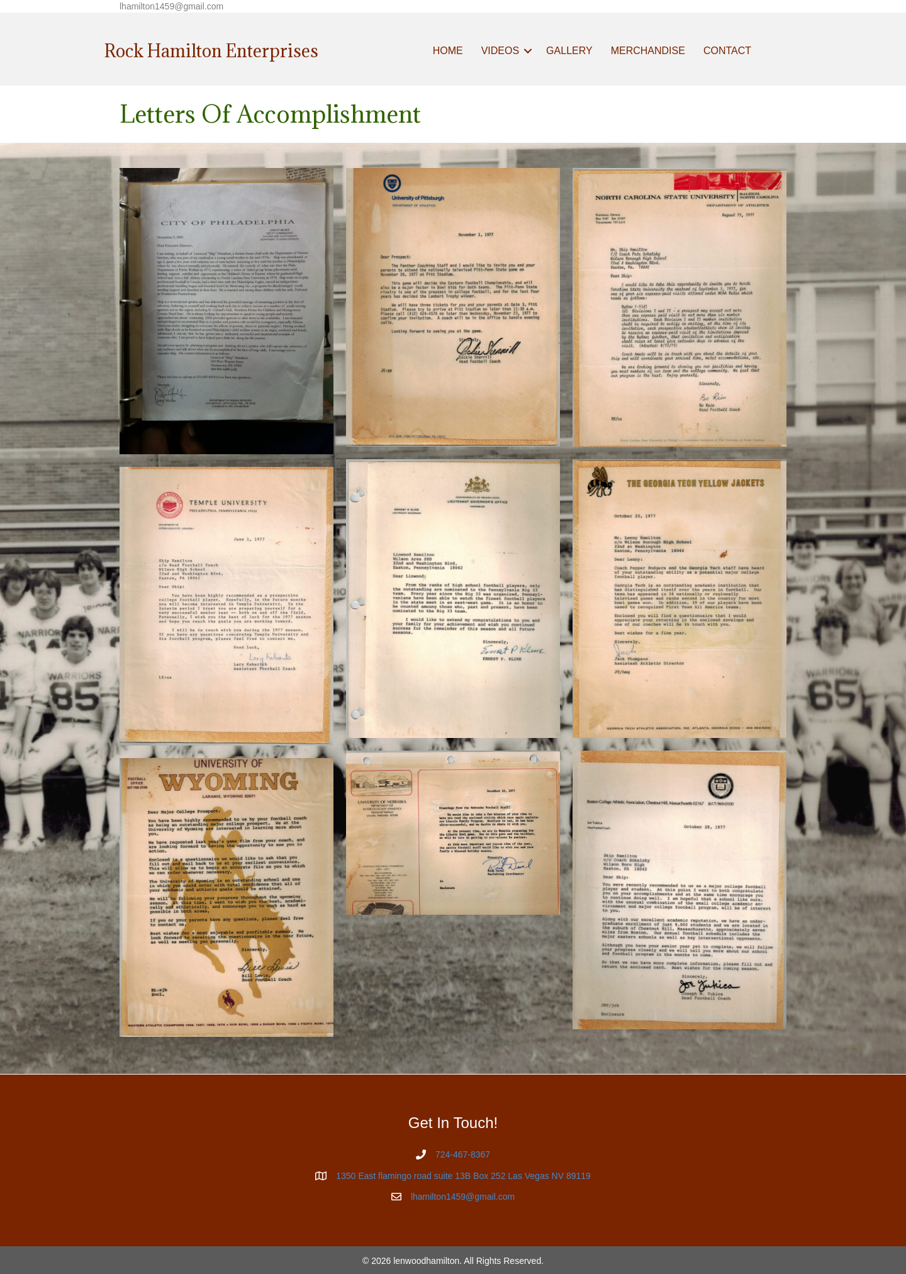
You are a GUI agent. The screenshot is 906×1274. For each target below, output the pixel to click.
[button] (528, 51)
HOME (448, 50)
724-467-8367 (462, 1154)
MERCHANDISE (648, 50)
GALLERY (569, 50)
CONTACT (727, 50)
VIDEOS (500, 50)
